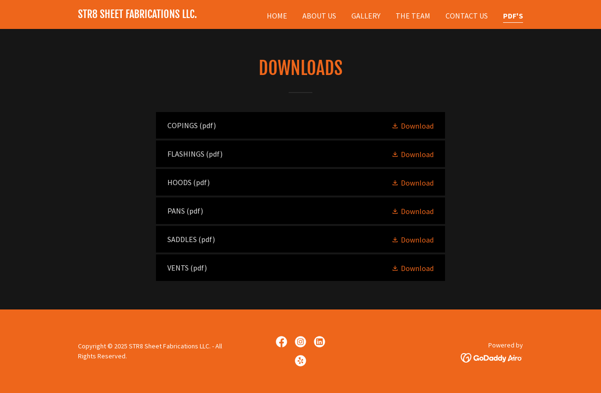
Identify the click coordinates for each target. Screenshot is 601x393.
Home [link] (277, 15)
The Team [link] (413, 15)
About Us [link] (319, 15)
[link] (137, 15)
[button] (412, 125)
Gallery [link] (365, 15)
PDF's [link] (513, 15)
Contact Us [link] (467, 15)
